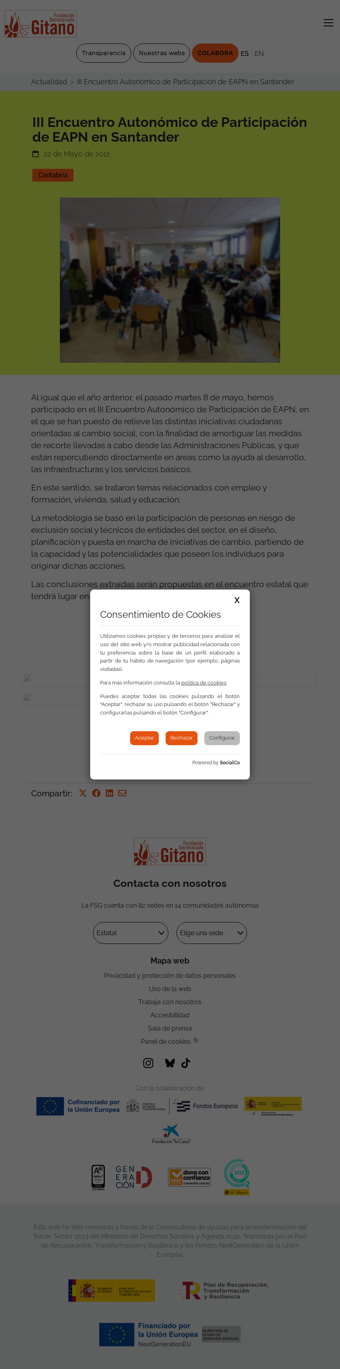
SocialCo (230, 763)
